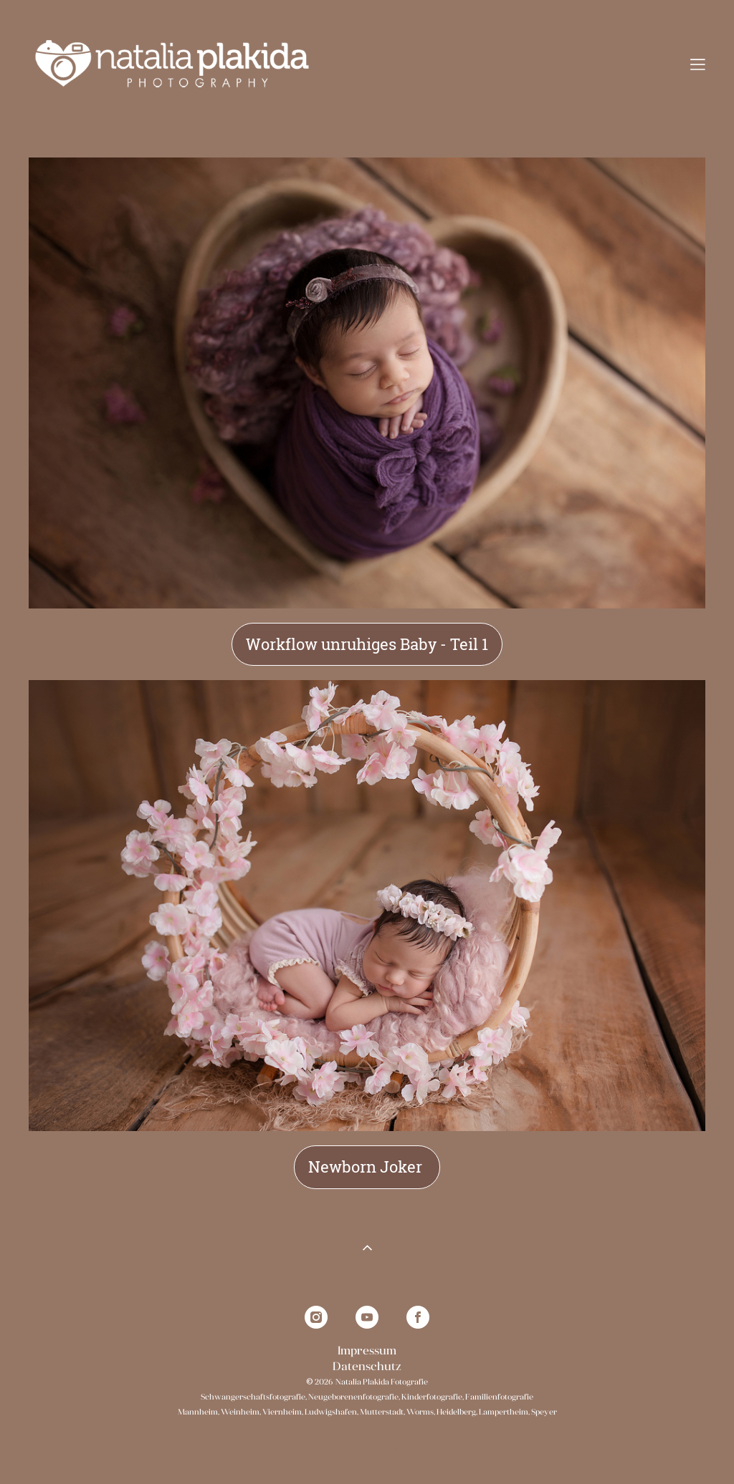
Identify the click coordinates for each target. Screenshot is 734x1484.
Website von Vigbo (367, 1451)
